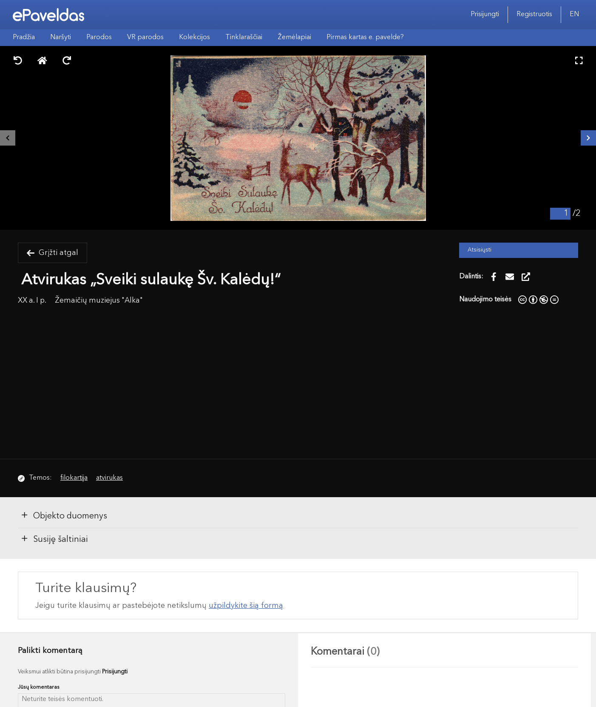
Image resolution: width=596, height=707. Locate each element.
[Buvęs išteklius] (7, 138)
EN (574, 14)
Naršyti (60, 37)
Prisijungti (485, 14)
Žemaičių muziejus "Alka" (99, 300)
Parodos (99, 37)
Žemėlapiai (294, 37)
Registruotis (534, 14)
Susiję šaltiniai (54, 539)
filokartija (74, 478)
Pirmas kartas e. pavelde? (365, 37)
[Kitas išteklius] (588, 138)
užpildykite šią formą (246, 606)
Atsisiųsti (479, 250)
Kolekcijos (194, 37)
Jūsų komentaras (39, 687)
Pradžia (24, 37)
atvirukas (109, 478)
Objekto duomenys (63, 515)
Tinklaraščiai (243, 37)
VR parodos (145, 37)
